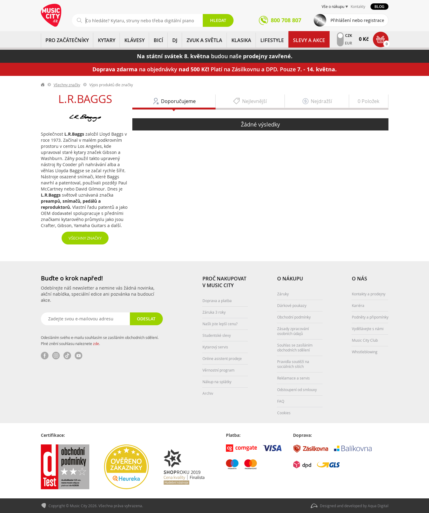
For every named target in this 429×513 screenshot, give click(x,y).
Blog (379, 6)
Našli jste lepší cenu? (220, 323)
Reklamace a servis (293, 378)
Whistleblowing (364, 351)
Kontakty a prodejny (368, 293)
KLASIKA (241, 40)
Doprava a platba (217, 300)
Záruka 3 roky (214, 312)
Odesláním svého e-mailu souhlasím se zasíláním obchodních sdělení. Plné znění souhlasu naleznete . (100, 340)
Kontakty (358, 6)
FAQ (280, 401)
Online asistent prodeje (222, 358)
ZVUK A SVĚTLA (204, 40)
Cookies (284, 412)
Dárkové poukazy (291, 305)
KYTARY (106, 40)
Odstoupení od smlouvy (297, 389)
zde (96, 343)
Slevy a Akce (309, 40)
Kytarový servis (215, 346)
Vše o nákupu (333, 6)
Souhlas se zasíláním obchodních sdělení (295, 347)
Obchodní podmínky (294, 317)
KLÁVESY (134, 40)
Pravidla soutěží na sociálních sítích (293, 364)
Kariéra (358, 305)
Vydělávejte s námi (368, 328)
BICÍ (158, 40)
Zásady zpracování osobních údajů (293, 331)
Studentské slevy (216, 335)
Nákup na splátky (216, 381)
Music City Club (365, 340)
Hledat (218, 20)
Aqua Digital (378, 505)
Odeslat (146, 319)
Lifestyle (272, 40)
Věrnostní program (218, 370)
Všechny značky (67, 84)
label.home (43, 85)
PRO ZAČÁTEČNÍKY (67, 40)
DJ (174, 40)
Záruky (283, 293)
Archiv (207, 393)
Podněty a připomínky (370, 317)
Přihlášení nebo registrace (357, 20)
